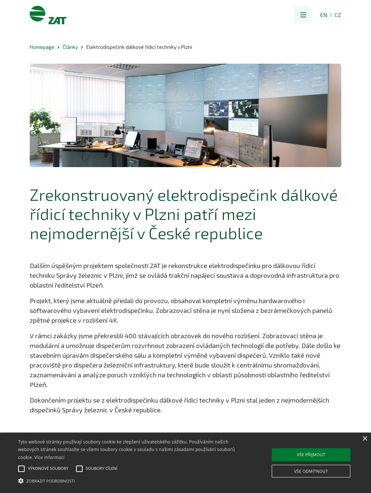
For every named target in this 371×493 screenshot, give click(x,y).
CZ (337, 14)
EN (324, 14)
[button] (302, 15)
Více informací (49, 457)
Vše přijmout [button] (311, 454)
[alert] (185, 463)
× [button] (364, 439)
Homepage (42, 47)
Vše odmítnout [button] (311, 471)
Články (70, 47)
